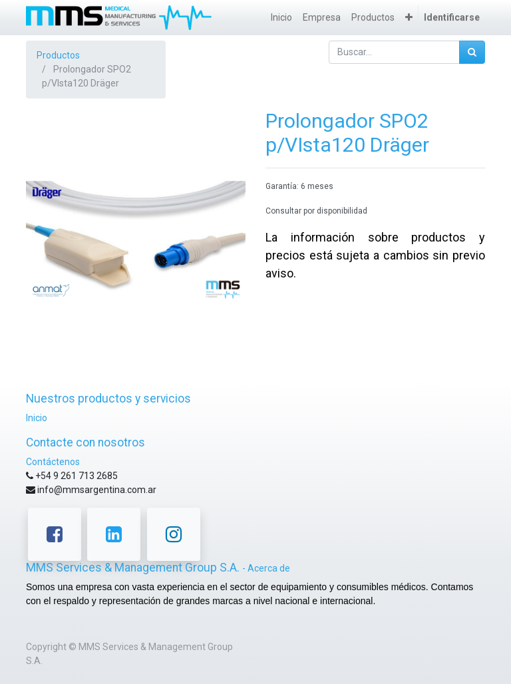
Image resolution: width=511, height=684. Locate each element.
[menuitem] (281, 17)
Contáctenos (53, 461)
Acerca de (269, 568)
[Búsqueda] (472, 52)
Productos (58, 55)
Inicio (36, 418)
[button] (409, 17)
